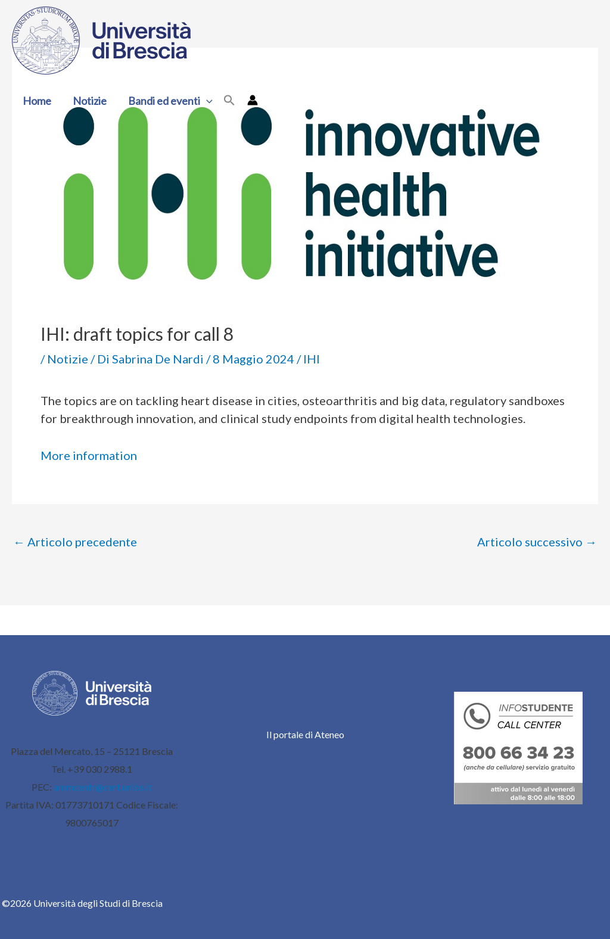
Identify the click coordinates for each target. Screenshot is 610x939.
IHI (311, 359)
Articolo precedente (75, 541)
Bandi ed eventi (170, 100)
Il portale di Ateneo (305, 734)
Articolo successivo (537, 541)
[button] (206, 100)
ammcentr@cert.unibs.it (103, 786)
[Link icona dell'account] (252, 100)
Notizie (90, 100)
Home (37, 100)
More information (89, 455)
